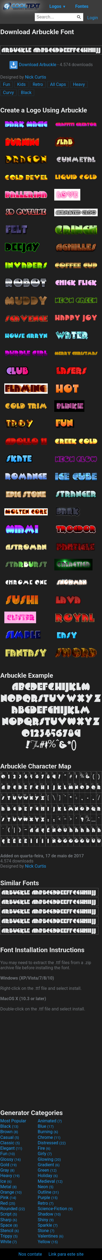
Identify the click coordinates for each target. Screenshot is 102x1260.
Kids (21, 84)
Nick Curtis (35, 77)
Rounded (12, 1208)
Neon (45, 1186)
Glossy (10, 1159)
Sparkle (48, 1225)
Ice (5, 1181)
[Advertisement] (51, 1060)
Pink (8, 1197)
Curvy (8, 92)
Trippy (9, 1236)
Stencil (9, 1230)
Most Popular (13, 1120)
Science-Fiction (55, 1208)
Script (8, 1214)
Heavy (79, 84)
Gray (7, 1170)
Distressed (52, 1142)
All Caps (58, 84)
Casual (9, 1137)
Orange (11, 1192)
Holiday (48, 1175)
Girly (45, 1153)
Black (26, 92)
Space (9, 1225)
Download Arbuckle (32, 64)
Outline (48, 1192)
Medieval (50, 1181)
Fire (44, 1148)
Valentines (50, 1236)
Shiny (46, 1219)
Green (47, 1170)
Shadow (49, 1214)
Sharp (8, 1219)
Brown (9, 1131)
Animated (50, 1120)
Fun (6, 84)
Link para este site (66, 1254)
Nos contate (30, 1254)
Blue (46, 1126)
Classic (10, 1142)
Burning (48, 1131)
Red (7, 1203)
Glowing (49, 1159)
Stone (46, 1230)
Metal (8, 1186)
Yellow (48, 1241)
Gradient (48, 1164)
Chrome (49, 1137)
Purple (48, 1197)
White (8, 1241)
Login (92, 17)
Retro (38, 84)
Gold (8, 1164)
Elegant (11, 1148)
